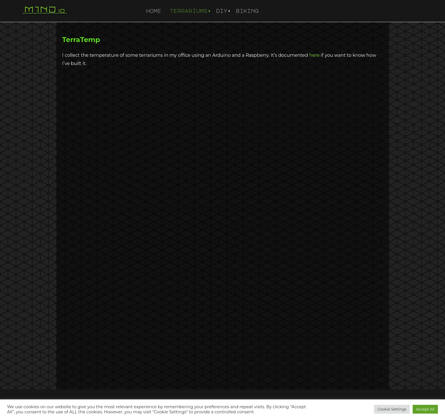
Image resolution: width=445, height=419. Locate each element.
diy (221, 10)
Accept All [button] (425, 409)
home (153, 10)
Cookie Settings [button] (391, 409)
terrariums (188, 10)
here (314, 55)
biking (247, 10)
